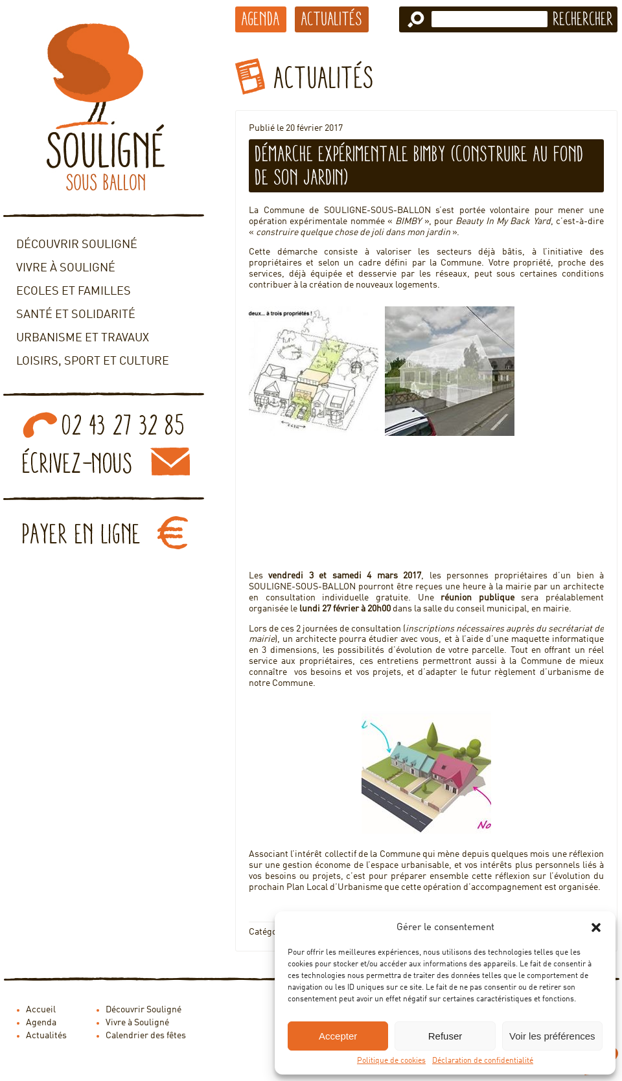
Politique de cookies (391, 1061)
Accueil (41, 1009)
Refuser (445, 1035)
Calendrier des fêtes (146, 1035)
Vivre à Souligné (65, 268)
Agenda (261, 18)
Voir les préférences (552, 1035)
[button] (596, 927)
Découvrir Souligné (76, 245)
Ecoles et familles (73, 291)
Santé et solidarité (75, 315)
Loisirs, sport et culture (92, 361)
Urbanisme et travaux (82, 338)
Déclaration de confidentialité (482, 1061)
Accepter (338, 1035)
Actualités (331, 18)
